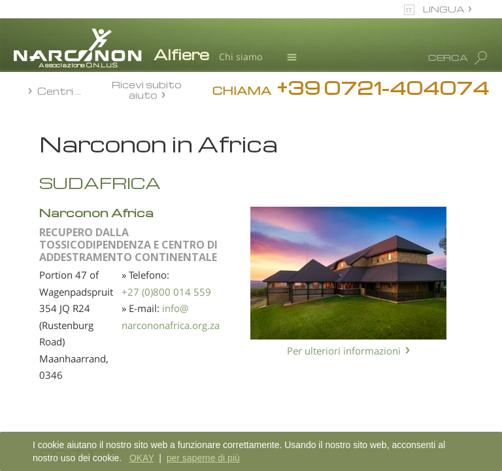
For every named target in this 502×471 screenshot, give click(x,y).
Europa (55, 224)
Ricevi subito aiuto (147, 89)
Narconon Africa (240, 212)
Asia (48, 201)
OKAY (141, 458)
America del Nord (74, 270)
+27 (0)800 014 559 (308, 291)
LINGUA (444, 8)
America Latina (69, 247)
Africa (51, 178)
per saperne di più (203, 458)
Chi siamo (240, 56)
